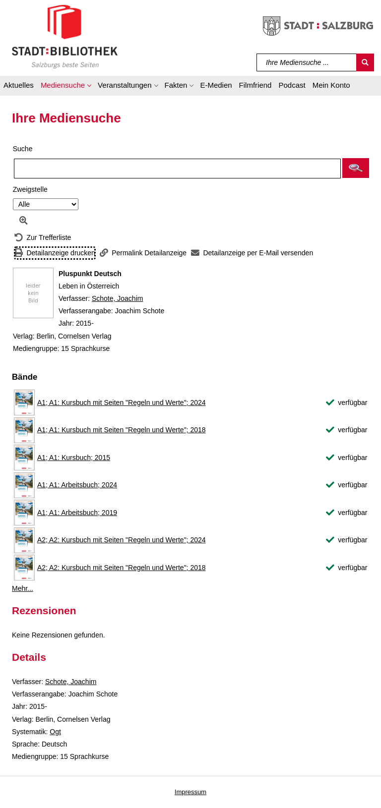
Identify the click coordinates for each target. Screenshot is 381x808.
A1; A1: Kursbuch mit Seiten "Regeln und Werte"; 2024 (121, 402)
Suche (23, 149)
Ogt (55, 732)
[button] (66, 87)
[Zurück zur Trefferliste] (42, 237)
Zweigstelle (30, 189)
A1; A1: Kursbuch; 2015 (73, 458)
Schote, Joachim (117, 298)
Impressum (190, 792)
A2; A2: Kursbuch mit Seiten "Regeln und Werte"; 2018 (121, 568)
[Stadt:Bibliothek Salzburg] (65, 36)
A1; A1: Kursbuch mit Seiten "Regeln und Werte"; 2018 (121, 430)
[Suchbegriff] (307, 62)
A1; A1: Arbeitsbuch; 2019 (77, 513)
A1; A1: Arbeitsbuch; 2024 (77, 485)
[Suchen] (365, 62)
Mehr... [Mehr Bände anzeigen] (22, 588)
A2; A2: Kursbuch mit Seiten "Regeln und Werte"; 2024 (121, 540)
